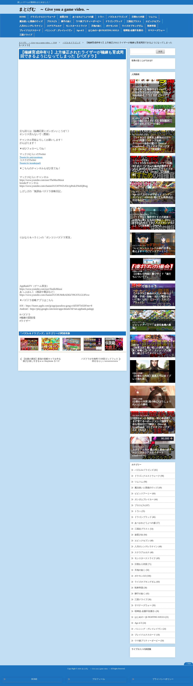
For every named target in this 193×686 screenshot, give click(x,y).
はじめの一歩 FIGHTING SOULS (104, 31)
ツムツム (154, 17)
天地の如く (97, 26)
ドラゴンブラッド (114, 21)
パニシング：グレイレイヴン (58, 31)
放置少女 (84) (141, 534)
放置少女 (64, 17)
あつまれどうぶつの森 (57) (147, 523)
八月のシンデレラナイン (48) (148, 546)
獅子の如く (66, 21)
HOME (22, 17)
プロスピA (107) (142, 506)
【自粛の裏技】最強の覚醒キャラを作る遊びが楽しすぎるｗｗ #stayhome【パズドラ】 (42, 360)
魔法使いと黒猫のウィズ (31, 21)
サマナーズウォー (157, 31)
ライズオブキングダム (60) (147, 581)
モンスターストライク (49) (147, 558)
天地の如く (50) (142, 569)
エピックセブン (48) (144, 540)
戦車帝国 (152, 26)
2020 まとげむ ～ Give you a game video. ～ (94, 667)
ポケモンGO (112, 26)
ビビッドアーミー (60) (145, 494)
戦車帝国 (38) (141, 587)
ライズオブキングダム (133, 26)
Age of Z (80, 31)
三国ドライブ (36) (143, 598)
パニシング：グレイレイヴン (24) (150, 627)
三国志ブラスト (134, 21)
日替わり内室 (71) (143, 564)
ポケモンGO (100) (143, 575)
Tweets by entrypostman (31, 157)
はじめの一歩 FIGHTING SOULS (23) (152, 616)
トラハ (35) (140, 511)
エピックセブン (153, 21)
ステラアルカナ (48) (144, 552)
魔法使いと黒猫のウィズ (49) (148, 488)
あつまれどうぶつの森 (83, 17)
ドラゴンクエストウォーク (43, 17)
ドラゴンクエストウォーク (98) (149, 476)
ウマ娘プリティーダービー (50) (149, 639)
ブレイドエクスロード (30, 31)
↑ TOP (188, 662)
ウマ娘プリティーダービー (89, 21)
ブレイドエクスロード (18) (147, 633)
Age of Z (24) (140, 622)
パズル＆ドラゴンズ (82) (146, 471)
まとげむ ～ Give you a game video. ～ (55, 9)
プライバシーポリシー (163, 677)
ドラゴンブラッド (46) (145, 517)
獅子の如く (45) (142, 593)
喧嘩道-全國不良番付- (135, 31)
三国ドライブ (25, 35)
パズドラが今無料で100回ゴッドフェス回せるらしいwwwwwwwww (99, 360)
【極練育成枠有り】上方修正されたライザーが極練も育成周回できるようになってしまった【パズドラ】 (72, 55)
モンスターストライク (76, 26)
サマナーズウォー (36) (145, 604)
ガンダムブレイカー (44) (146, 500)
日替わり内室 (139, 17)
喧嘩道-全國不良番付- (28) (147, 610)
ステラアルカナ (54, 26)
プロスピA (52, 21)
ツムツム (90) (141, 482)
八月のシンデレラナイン (31, 26)
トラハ (101, 17)
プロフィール (98, 677)
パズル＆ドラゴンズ (118, 17)
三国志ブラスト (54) (144, 529)
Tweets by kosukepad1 (31, 163)
